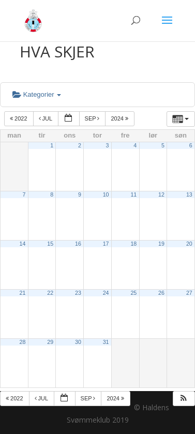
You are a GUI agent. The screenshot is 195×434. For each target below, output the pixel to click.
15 (50, 244)
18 (133, 244)
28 (23, 342)
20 (189, 244)
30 (78, 342)
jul (46, 118)
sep (93, 118)
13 (189, 194)
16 (78, 244)
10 (106, 194)
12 (161, 194)
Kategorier (36, 94)
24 (106, 293)
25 (133, 293)
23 (78, 293)
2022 (19, 118)
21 (23, 293)
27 (189, 293)
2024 (120, 118)
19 (161, 244)
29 (50, 342)
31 (106, 342)
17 (106, 244)
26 (161, 293)
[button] (183, 399)
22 (50, 293)
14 (23, 244)
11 (133, 194)
